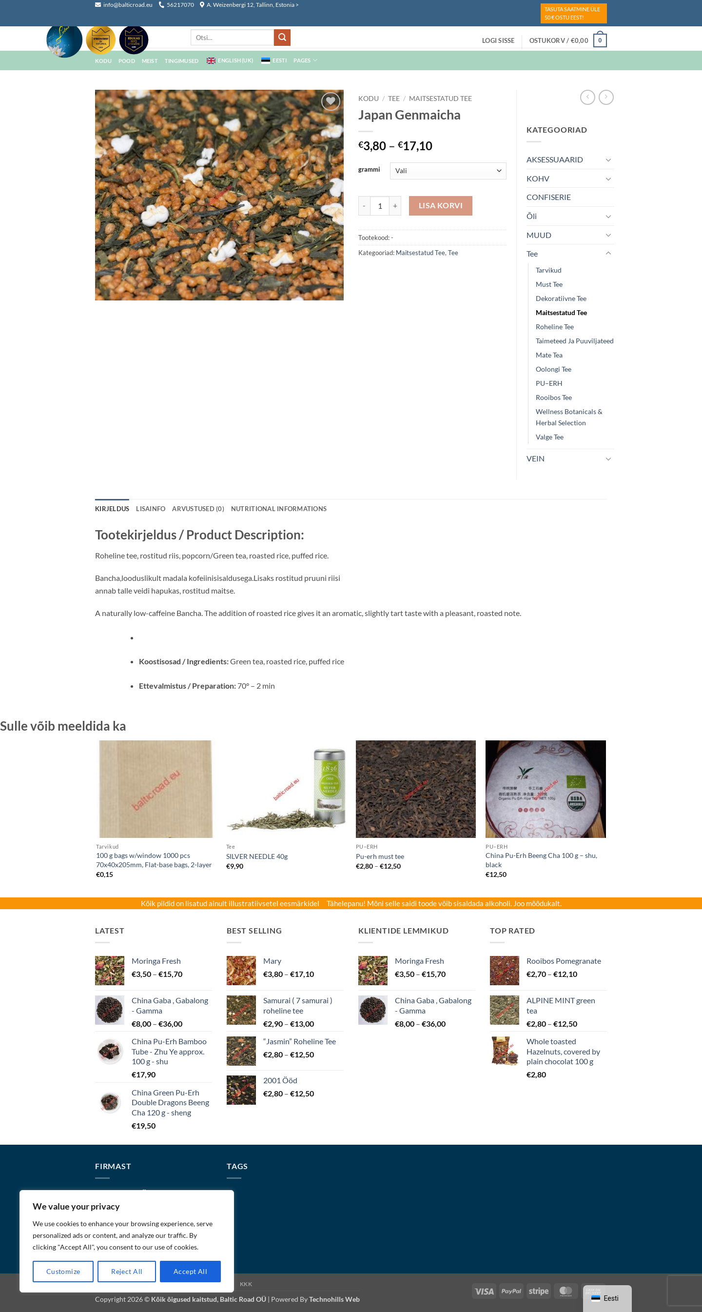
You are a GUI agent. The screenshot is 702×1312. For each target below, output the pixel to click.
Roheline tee (555, 326)
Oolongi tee (553, 369)
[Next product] (587, 97)
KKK (246, 1284)
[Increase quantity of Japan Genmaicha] (395, 206)
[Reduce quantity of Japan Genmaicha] (364, 206)
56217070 (176, 4)
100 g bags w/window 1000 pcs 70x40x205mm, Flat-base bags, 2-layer (154, 860)
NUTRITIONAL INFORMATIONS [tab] (279, 509)
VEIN (535, 458)
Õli (531, 215)
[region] (127, 1241)
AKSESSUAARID (554, 159)
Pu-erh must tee (380, 856)
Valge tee (550, 437)
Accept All (190, 1271)
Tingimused (181, 61)
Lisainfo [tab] (150, 509)
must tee (549, 284)
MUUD (538, 234)
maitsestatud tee (440, 98)
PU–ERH (549, 383)
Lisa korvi (441, 205)
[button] (498, 40)
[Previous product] (606, 97)
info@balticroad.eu (124, 4)
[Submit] (282, 37)
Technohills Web (334, 1299)
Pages (305, 60)
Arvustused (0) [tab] (198, 509)
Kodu (368, 98)
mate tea (549, 355)
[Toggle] (608, 159)
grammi (369, 169)
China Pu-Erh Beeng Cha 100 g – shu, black (541, 860)
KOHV (537, 178)
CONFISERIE (548, 196)
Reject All (126, 1271)
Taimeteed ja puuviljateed (575, 341)
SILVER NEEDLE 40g (257, 856)
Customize (63, 1271)
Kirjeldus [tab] (112, 509)
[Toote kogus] (380, 206)
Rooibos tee (554, 397)
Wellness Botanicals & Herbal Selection (569, 417)
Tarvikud (549, 270)
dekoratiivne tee (561, 298)
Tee (394, 98)
